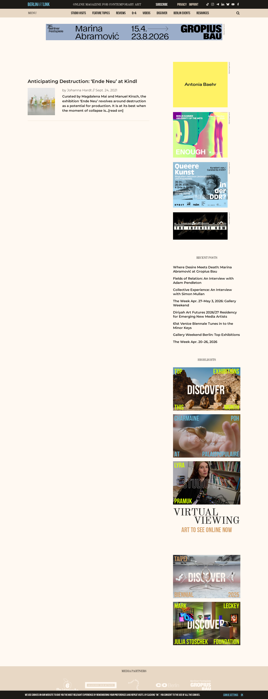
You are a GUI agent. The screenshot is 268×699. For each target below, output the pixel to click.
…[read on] (114, 111)
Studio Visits (78, 13)
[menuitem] (78, 14)
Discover (162, 13)
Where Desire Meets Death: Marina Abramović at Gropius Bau (202, 269)
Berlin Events (182, 13)
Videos (146, 13)
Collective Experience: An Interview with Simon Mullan (202, 292)
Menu (32, 13)
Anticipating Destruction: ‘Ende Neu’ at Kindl (82, 81)
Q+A (134, 13)
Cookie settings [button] (230, 694)
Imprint (193, 4)
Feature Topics (101, 13)
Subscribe (162, 4)
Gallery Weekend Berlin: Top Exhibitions (206, 335)
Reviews (121, 13)
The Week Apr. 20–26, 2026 (195, 342)
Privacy (182, 4)
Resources (202, 13)
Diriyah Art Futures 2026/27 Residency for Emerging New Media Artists (205, 314)
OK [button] (242, 694)
